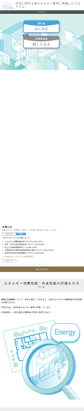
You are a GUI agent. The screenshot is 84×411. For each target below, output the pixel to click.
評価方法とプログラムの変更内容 (19, 257)
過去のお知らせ (42, 269)
